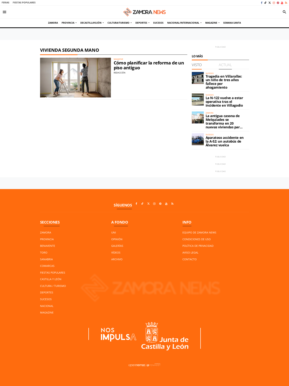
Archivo (116, 259)
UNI (113, 232)
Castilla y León (50, 279)
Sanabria (46, 259)
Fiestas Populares (24, 2)
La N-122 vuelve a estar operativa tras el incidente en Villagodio (224, 102)
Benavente (47, 246)
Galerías (117, 246)
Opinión (116, 239)
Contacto (189, 259)
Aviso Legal (190, 252)
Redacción (119, 72)
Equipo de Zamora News (199, 232)
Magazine (47, 312)
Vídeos (115, 252)
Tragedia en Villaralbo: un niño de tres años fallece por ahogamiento (224, 82)
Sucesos (46, 299)
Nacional (46, 306)
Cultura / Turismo (53, 286)
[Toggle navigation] (4, 11)
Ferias (5, 2)
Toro (43, 252)
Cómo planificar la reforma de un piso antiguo (149, 65)
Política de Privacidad (198, 246)
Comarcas (47, 266)
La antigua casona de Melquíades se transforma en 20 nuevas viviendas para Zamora (224, 123)
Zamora (45, 232)
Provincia (47, 239)
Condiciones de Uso (196, 239)
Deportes (46, 292)
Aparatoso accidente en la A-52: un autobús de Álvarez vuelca (225, 141)
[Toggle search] (284, 11)
